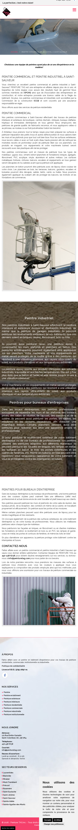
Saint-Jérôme (9, 795)
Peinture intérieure (12, 702)
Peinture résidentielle (13, 705)
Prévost (6, 785)
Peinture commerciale (13, 708)
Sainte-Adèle (8, 801)
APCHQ (27, 93)
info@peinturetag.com (19, 558)
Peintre (7, 692)
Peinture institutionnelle (14, 714)
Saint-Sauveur (9, 798)
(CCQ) (36, 101)
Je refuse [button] (57, 820)
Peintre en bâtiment (12, 695)
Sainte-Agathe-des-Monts (14, 804)
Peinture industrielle (12, 711)
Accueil (14, 52)
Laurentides (8, 773)
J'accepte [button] (47, 820)
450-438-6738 (8, 556)
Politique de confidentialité (13, 666)
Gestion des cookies (8, 828)
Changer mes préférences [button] (54, 824)
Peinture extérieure (12, 699)
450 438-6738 (7, 744)
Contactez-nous (14, 546)
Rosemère (7, 789)
